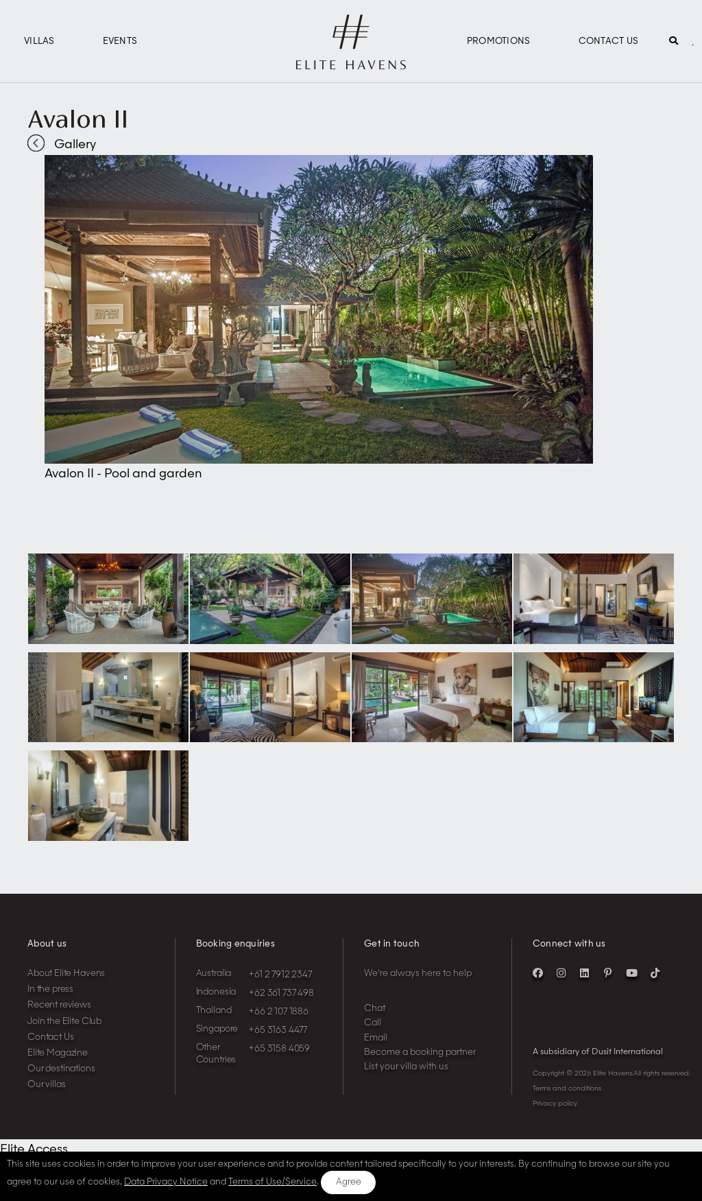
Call (372, 1023)
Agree (348, 1182)
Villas (39, 41)
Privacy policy (555, 1103)
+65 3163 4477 (278, 1030)
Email (375, 1038)
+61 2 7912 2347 (280, 975)
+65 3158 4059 (279, 1049)
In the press (50, 989)
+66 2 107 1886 (278, 1012)
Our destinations (61, 1069)
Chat (374, 1008)
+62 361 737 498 (281, 993)
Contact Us (609, 41)
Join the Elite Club (64, 1021)
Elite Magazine (57, 1053)
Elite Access (34, 1149)
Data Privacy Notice (166, 1182)
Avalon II (77, 119)
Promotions (499, 41)
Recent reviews (59, 1005)
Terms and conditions (567, 1088)
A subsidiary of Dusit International (598, 1052)
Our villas (46, 1084)
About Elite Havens (66, 973)
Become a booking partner (420, 1052)
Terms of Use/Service (272, 1182)
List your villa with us (406, 1066)
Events (120, 41)
